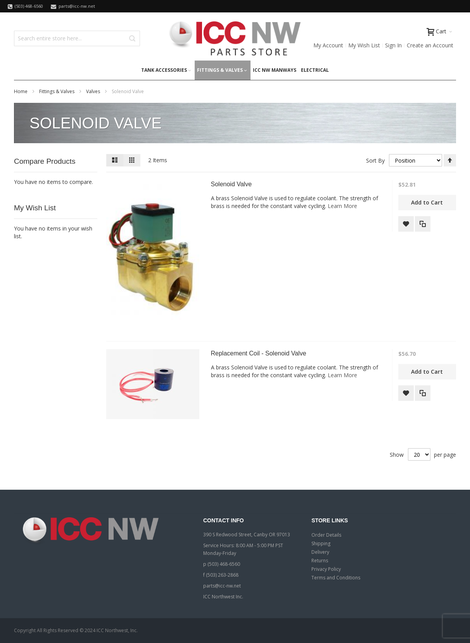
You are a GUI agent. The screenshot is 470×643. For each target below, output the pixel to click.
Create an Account (430, 45)
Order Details (326, 535)
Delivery (320, 552)
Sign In (393, 45)
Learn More (342, 206)
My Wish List (364, 45)
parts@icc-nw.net (222, 585)
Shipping (320, 543)
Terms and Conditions (335, 577)
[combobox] (77, 38)
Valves (93, 91)
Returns (319, 560)
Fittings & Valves (57, 91)
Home (21, 91)
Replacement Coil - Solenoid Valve (258, 353)
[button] (406, 224)
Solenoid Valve (231, 184)
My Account (328, 45)
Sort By (375, 160)
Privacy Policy (326, 569)
